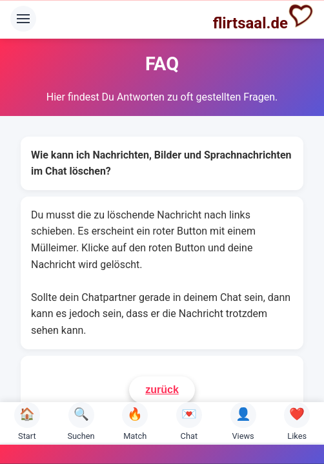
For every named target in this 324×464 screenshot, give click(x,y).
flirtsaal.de (263, 17)
